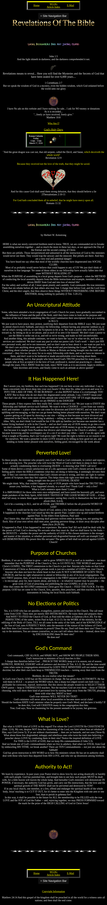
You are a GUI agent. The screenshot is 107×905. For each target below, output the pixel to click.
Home (36, 5)
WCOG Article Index (53, 5)
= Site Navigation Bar (53, 15)
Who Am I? (53, 123)
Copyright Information (53, 891)
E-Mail (70, 5)
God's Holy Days (53, 129)
